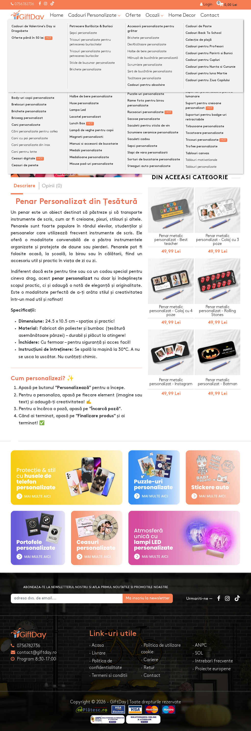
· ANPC (199, 645)
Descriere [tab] (24, 186)
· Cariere (149, 660)
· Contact (150, 675)
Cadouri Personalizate (94, 15)
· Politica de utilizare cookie (161, 648)
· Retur (148, 668)
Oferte (133, 15)
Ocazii (154, 15)
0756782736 (24, 4)
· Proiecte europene (211, 669)
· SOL (197, 653)
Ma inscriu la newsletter (155, 598)
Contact (210, 15)
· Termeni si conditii (108, 675)
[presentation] (22, 112)
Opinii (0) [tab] (52, 186)
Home (56, 15)
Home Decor (182, 15)
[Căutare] (235, 27)
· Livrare (97, 653)
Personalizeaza (196, 90)
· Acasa (96, 645)
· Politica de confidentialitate (105, 664)
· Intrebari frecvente (212, 661)
